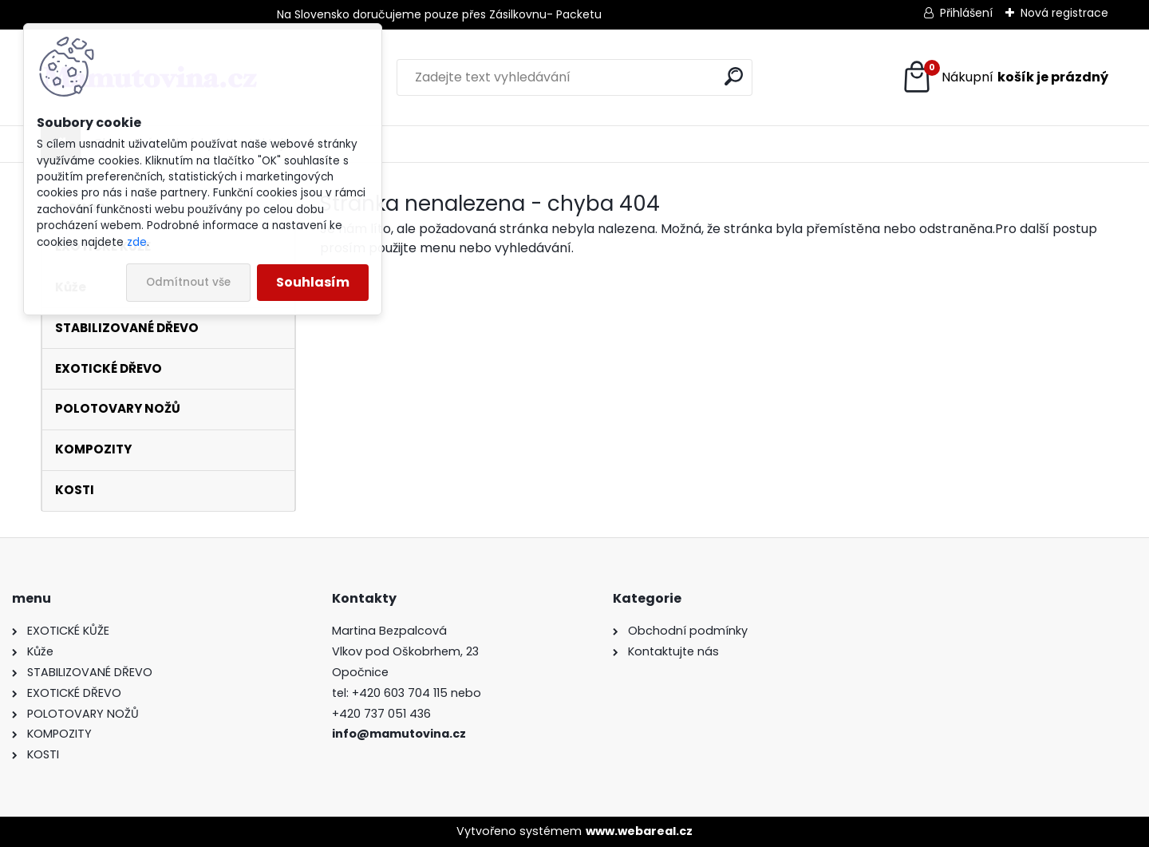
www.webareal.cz (639, 831)
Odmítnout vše (188, 282)
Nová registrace (1064, 13)
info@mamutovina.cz (399, 734)
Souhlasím (312, 282)
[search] (734, 76)
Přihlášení (966, 13)
